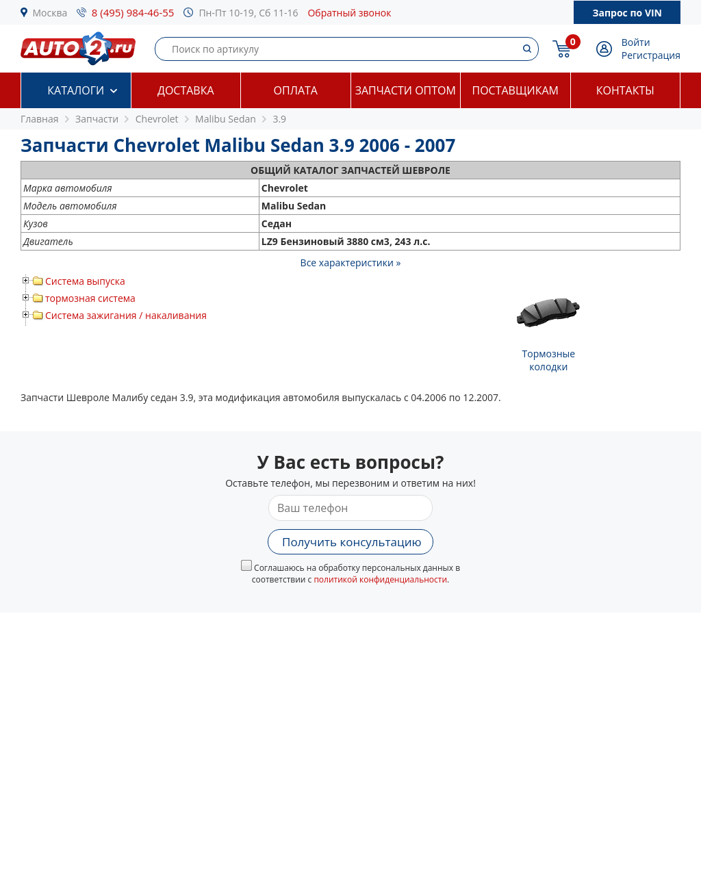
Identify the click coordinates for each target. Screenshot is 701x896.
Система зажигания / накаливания (126, 315)
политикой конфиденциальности (380, 579)
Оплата (296, 90)
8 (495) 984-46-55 (133, 12)
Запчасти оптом (405, 90)
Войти (636, 42)
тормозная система (90, 298)
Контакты (625, 90)
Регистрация (651, 55)
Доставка (185, 90)
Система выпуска (85, 280)
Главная (40, 118)
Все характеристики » (351, 262)
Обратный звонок (349, 12)
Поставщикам (515, 90)
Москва (50, 12)
